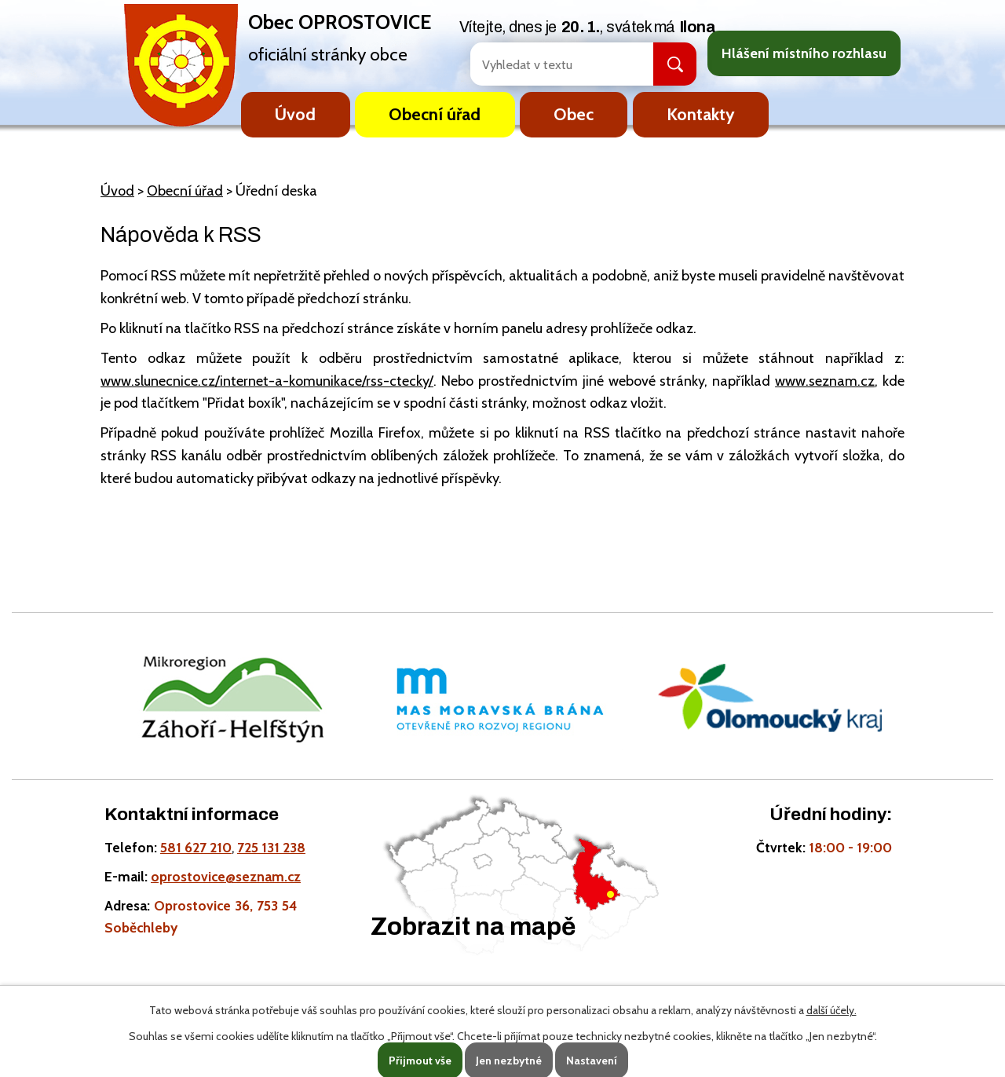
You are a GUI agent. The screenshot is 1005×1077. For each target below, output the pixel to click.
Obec (574, 114)
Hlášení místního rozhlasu (804, 53)
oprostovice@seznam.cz (226, 876)
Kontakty (701, 114)
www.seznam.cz (825, 381)
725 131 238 (271, 847)
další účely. (831, 1010)
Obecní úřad (435, 114)
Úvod (295, 114)
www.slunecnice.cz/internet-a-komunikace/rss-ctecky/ (266, 381)
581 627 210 (196, 847)
